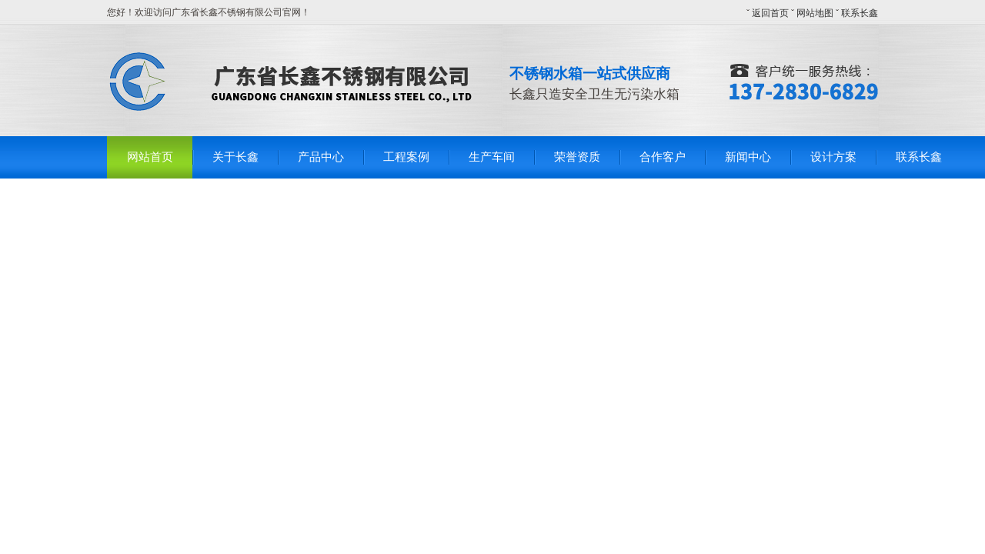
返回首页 (770, 13)
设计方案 (833, 157)
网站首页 (150, 157)
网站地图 (814, 13)
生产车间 (492, 157)
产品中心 (321, 157)
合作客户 (662, 157)
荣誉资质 (577, 157)
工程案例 (406, 157)
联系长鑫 (859, 13)
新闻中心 (748, 157)
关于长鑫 (235, 157)
